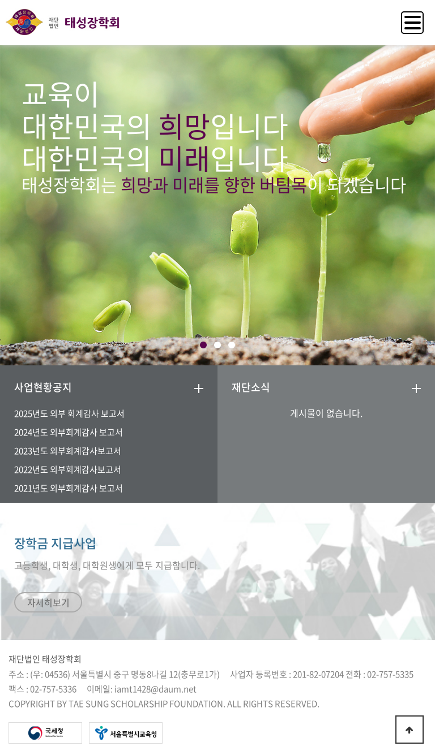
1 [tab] (203, 345)
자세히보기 (48, 602)
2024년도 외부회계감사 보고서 (68, 432)
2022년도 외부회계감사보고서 (67, 469)
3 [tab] (232, 345)
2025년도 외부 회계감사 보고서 (69, 413)
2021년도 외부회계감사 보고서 (68, 488)
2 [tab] (218, 345)
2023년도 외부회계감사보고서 (67, 451)
